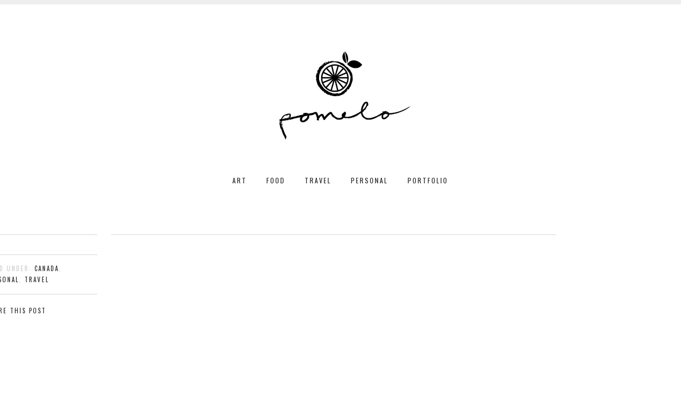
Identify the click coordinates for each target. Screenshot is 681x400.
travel (36, 279)
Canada (46, 268)
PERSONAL (369, 180)
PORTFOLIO (427, 180)
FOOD (275, 180)
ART (239, 180)
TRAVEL (318, 180)
